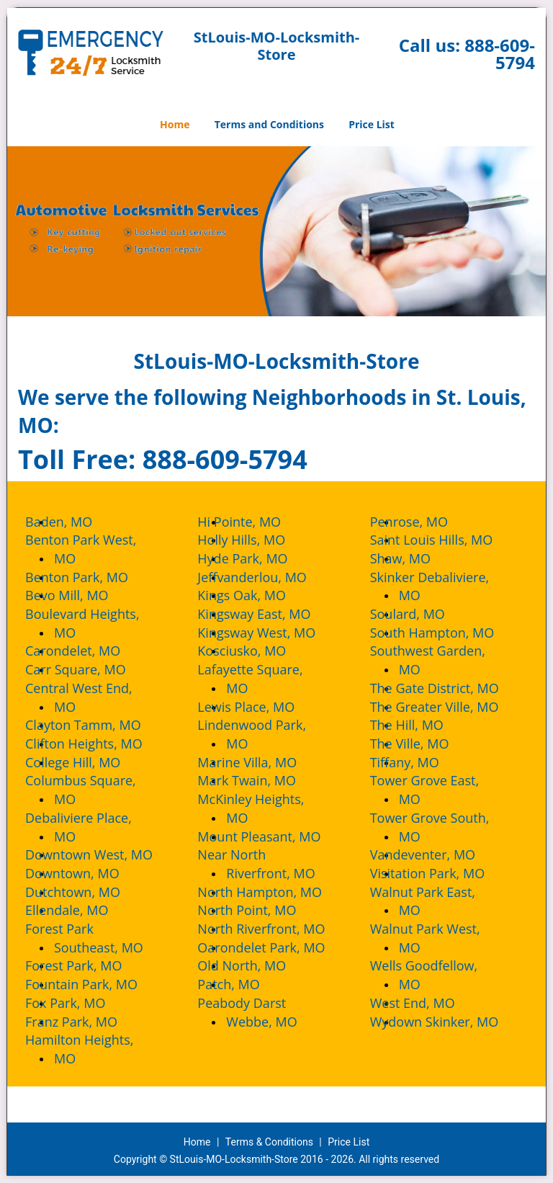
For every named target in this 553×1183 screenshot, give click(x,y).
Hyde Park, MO (256, 558)
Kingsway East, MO (268, 613)
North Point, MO (261, 910)
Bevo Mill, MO (81, 595)
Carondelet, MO (87, 650)
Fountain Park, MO (96, 984)
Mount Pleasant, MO (273, 836)
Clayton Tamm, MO (97, 724)
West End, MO (427, 1003)
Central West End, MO (93, 697)
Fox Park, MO (79, 1003)
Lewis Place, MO (260, 706)
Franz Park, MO (85, 1021)
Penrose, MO (423, 521)
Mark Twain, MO (261, 780)
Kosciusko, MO (256, 650)
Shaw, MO (415, 558)
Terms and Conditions (269, 124)
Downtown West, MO (103, 854)
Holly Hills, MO (255, 539)
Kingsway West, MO (270, 632)
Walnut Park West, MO (439, 938)
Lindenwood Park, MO (266, 734)
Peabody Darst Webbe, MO (261, 1012)
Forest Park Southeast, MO (98, 938)
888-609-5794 (499, 53)
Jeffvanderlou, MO (266, 577)
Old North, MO (256, 965)
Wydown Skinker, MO (449, 1021)
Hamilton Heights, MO (93, 1049)
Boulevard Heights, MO (97, 623)
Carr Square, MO (90, 669)
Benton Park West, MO (95, 549)
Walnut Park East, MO (437, 901)
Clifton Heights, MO (98, 743)
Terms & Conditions (269, 1142)
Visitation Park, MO (442, 873)
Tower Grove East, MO (439, 790)
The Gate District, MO (449, 688)
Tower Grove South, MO (444, 827)
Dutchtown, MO (87, 892)
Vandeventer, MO (437, 854)
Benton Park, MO (91, 577)
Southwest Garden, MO (442, 660)
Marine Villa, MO (261, 762)
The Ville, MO (424, 743)
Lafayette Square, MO (264, 679)
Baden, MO (73, 521)
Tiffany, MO (419, 762)
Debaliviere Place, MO (93, 827)
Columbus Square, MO (95, 790)
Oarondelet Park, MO (275, 947)
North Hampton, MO (274, 892)
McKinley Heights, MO (265, 808)
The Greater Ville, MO (449, 706)
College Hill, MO (87, 762)
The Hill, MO (421, 724)
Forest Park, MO (88, 965)
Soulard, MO (422, 613)
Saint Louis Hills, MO (446, 539)
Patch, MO (242, 984)
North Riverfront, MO (275, 928)
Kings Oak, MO (256, 595)
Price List (372, 124)
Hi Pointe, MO (253, 521)
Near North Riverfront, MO (270, 864)
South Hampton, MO (447, 632)
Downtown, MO (87, 873)
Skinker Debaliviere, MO (444, 586)
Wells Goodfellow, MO (438, 975)
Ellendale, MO (81, 910)
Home (174, 124)
